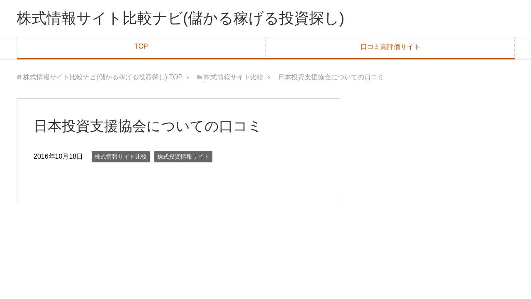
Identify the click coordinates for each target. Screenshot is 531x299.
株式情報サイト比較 (121, 156)
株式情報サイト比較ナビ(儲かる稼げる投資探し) (180, 18)
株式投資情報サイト (183, 156)
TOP (141, 46)
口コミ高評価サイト (390, 46)
